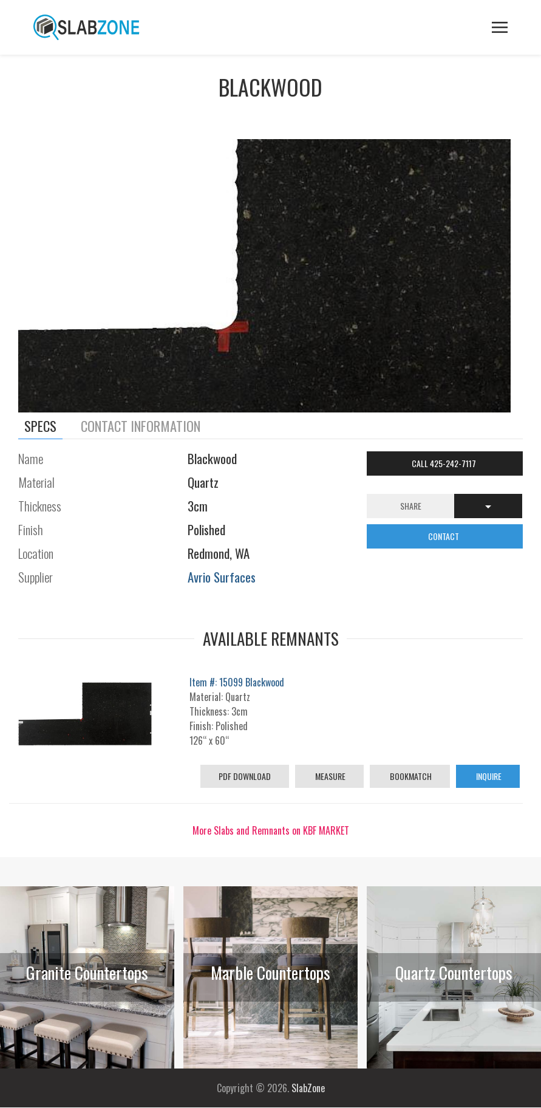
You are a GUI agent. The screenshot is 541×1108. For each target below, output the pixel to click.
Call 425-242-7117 (445, 463)
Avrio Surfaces (222, 576)
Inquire (488, 776)
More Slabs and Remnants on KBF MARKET (270, 830)
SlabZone (308, 1088)
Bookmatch (410, 776)
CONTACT (444, 536)
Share (410, 505)
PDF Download (245, 776)
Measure (329, 776)
